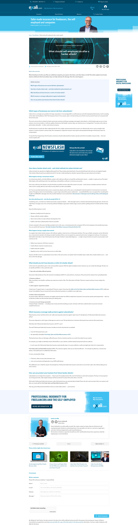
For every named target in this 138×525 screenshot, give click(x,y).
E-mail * (31, 487)
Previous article (39, 444)
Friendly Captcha (53, 511)
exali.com (35, 7)
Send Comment (102, 516)
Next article (99, 444)
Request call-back (60, 2)
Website (31, 492)
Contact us (80, 2)
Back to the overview (34, 71)
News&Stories (36, 35)
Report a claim (104, 2)
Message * (31, 496)
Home (30, 35)
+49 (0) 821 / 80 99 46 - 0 (38, 2)
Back (68, 444)
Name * (31, 483)
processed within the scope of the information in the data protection (66, 522)
